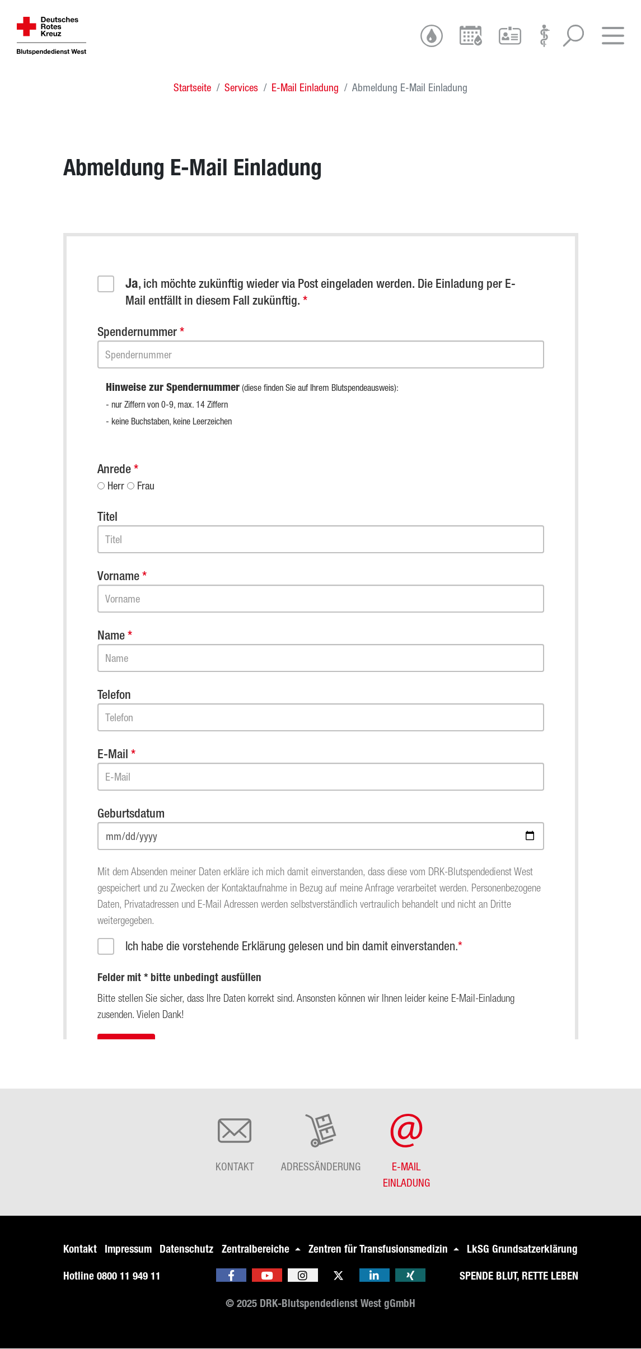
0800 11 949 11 (129, 1275)
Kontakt (234, 1143)
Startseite (192, 87)
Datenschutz (186, 1249)
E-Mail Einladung (305, 87)
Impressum (128, 1249)
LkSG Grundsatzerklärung (522, 1249)
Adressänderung (321, 1143)
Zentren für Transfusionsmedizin (379, 1249)
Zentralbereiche (257, 1249)
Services (241, 87)
